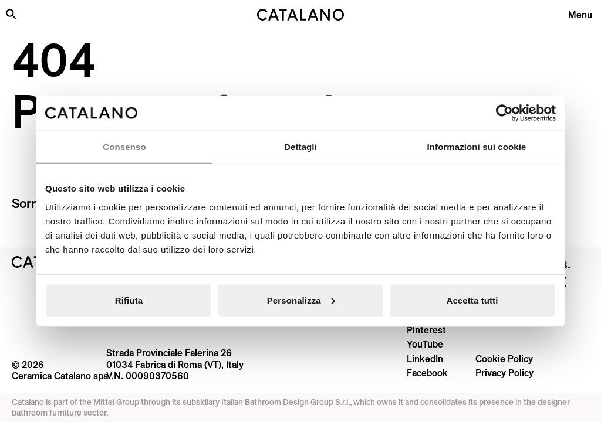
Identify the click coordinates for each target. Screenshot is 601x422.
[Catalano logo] (300, 15)
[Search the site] (11, 14)
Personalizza (301, 300)
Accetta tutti (472, 300)
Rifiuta (129, 300)
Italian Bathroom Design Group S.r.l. (285, 402)
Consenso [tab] (124, 147)
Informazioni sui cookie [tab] (476, 147)
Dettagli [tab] (300, 147)
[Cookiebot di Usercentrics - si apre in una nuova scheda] (504, 113)
